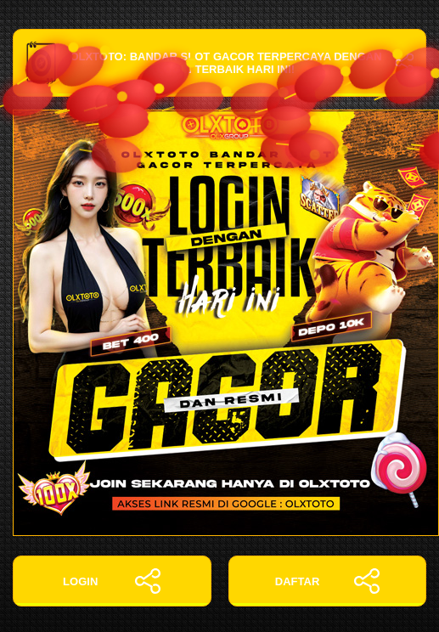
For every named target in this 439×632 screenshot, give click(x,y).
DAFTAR (327, 581)
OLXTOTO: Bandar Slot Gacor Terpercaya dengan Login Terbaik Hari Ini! (219, 63)
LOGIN (111, 581)
